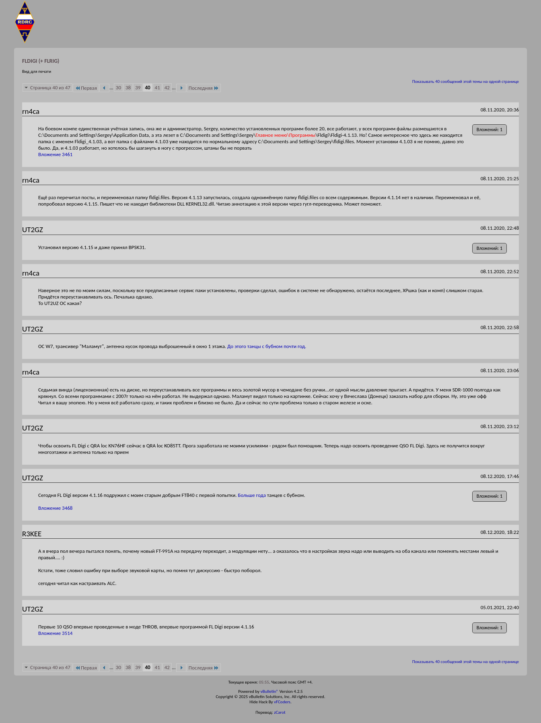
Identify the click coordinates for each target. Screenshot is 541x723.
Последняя (204, 88)
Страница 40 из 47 (50, 87)
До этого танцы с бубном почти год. (266, 346)
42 (167, 87)
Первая (86, 88)
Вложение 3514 (55, 633)
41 (157, 87)
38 (128, 87)
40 (147, 87)
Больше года (252, 495)
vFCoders (282, 701)
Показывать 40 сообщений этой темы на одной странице (465, 81)
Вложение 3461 (55, 154)
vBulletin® (269, 691)
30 (118, 87)
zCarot (280, 712)
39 (137, 87)
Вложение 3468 (55, 508)
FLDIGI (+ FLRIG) (40, 61)
